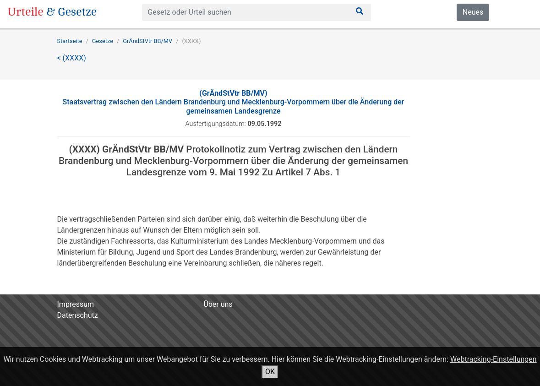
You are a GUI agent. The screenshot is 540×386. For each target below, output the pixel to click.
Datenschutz (77, 315)
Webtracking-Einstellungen (493, 359)
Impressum (75, 304)
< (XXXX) (71, 58)
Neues (473, 12)
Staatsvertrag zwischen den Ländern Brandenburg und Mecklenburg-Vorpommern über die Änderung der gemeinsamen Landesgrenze (233, 102)
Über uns (217, 304)
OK (270, 371)
